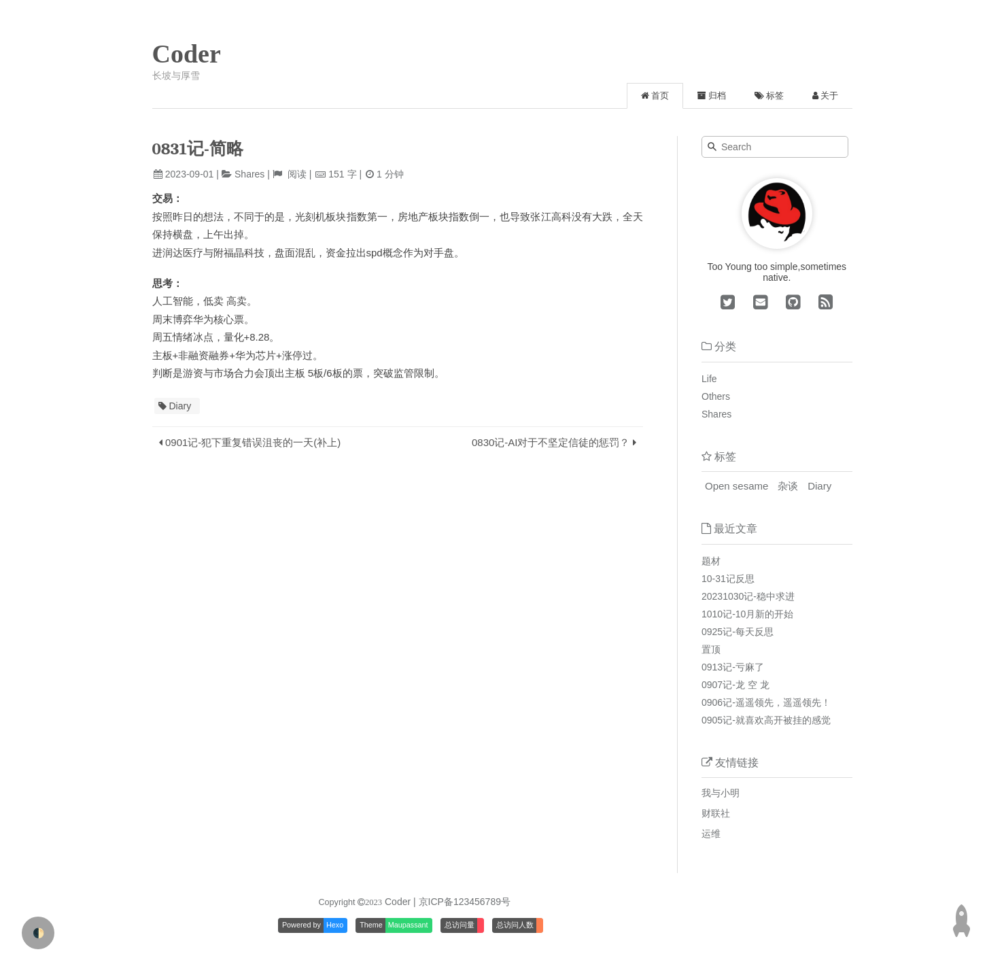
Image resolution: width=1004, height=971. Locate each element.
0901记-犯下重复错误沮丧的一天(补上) (253, 442)
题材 (711, 561)
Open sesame (736, 486)
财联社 (716, 813)
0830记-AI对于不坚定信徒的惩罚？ (551, 442)
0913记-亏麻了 (733, 667)
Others (716, 396)
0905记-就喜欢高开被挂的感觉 (766, 720)
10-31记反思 (728, 578)
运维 (711, 833)
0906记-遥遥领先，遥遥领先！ (766, 702)
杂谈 (788, 486)
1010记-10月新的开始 (747, 614)
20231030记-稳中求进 (748, 596)
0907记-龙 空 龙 (735, 684)
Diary (180, 406)
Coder (186, 53)
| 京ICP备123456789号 (461, 901)
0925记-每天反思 (738, 631)
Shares (249, 174)
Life (709, 378)
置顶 (711, 649)
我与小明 (721, 792)
